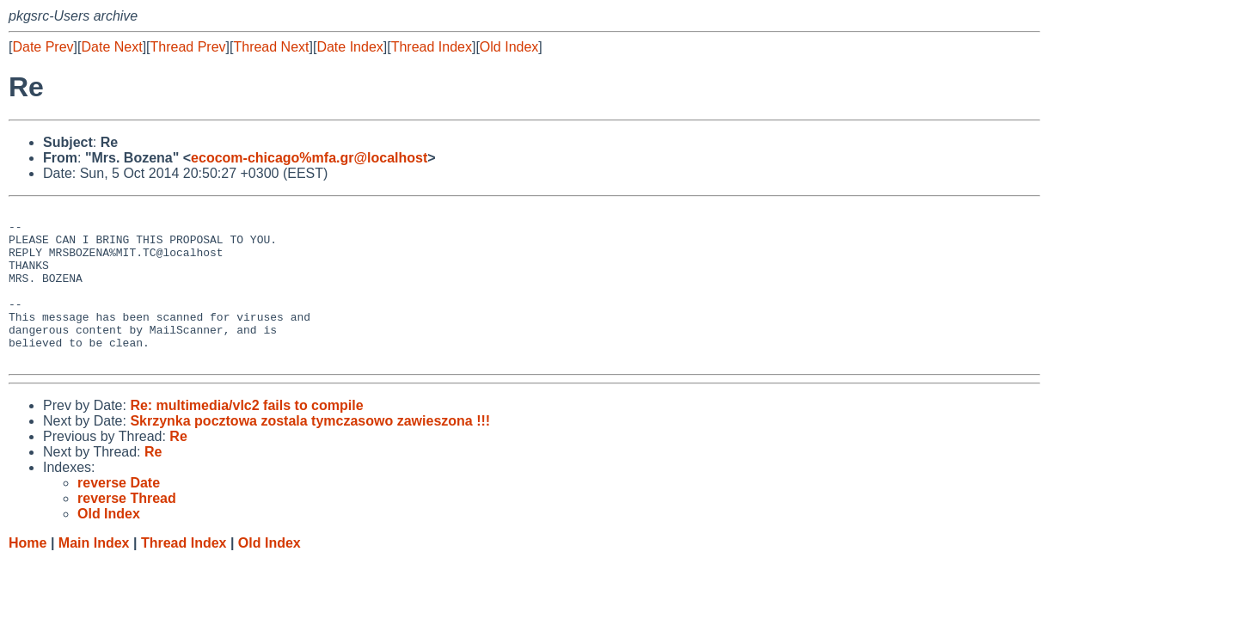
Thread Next (271, 47)
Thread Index (431, 47)
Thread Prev (188, 47)
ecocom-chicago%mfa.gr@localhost (309, 157)
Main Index (94, 574)
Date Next (111, 47)
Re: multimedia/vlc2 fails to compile (246, 436)
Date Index (349, 47)
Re (178, 467)
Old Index (509, 47)
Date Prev (42, 47)
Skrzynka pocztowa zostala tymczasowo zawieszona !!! (310, 451)
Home (27, 574)
